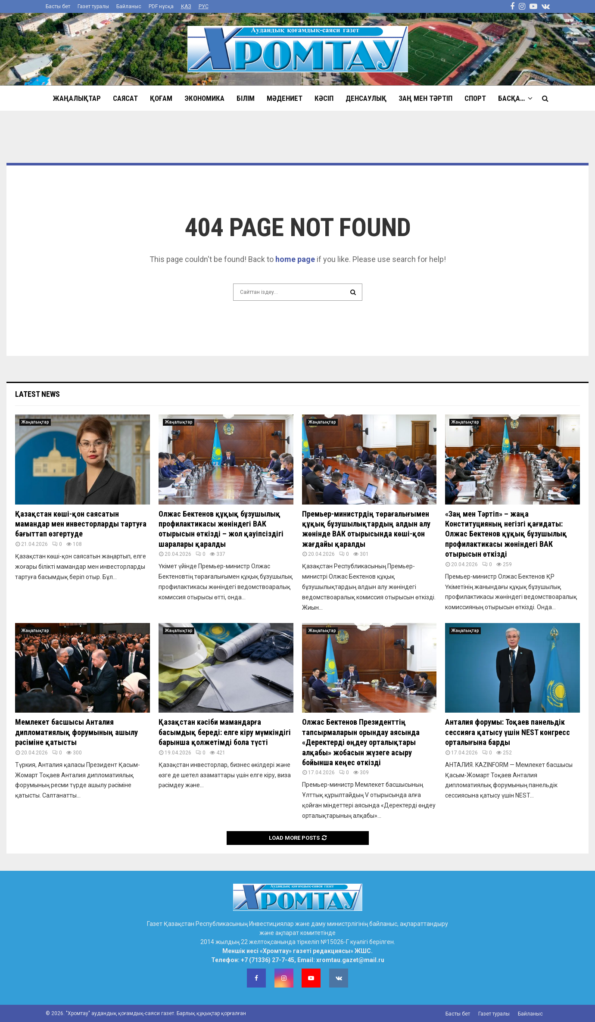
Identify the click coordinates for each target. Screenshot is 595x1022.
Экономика (204, 98)
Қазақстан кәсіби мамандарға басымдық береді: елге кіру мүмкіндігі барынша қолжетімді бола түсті (225, 732)
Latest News (37, 394)
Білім (246, 98)
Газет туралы (93, 6)
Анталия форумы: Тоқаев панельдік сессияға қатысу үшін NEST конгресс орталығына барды (507, 732)
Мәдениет (284, 98)
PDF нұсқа (161, 6)
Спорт (475, 98)
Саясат (125, 98)
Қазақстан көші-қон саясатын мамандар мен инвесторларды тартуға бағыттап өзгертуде (80, 524)
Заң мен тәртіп (425, 98)
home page (295, 259)
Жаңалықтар (77, 98)
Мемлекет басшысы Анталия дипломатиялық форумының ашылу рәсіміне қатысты (76, 732)
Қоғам (161, 98)
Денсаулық (366, 98)
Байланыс (128, 6)
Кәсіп (324, 98)
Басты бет (58, 6)
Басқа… (511, 98)
